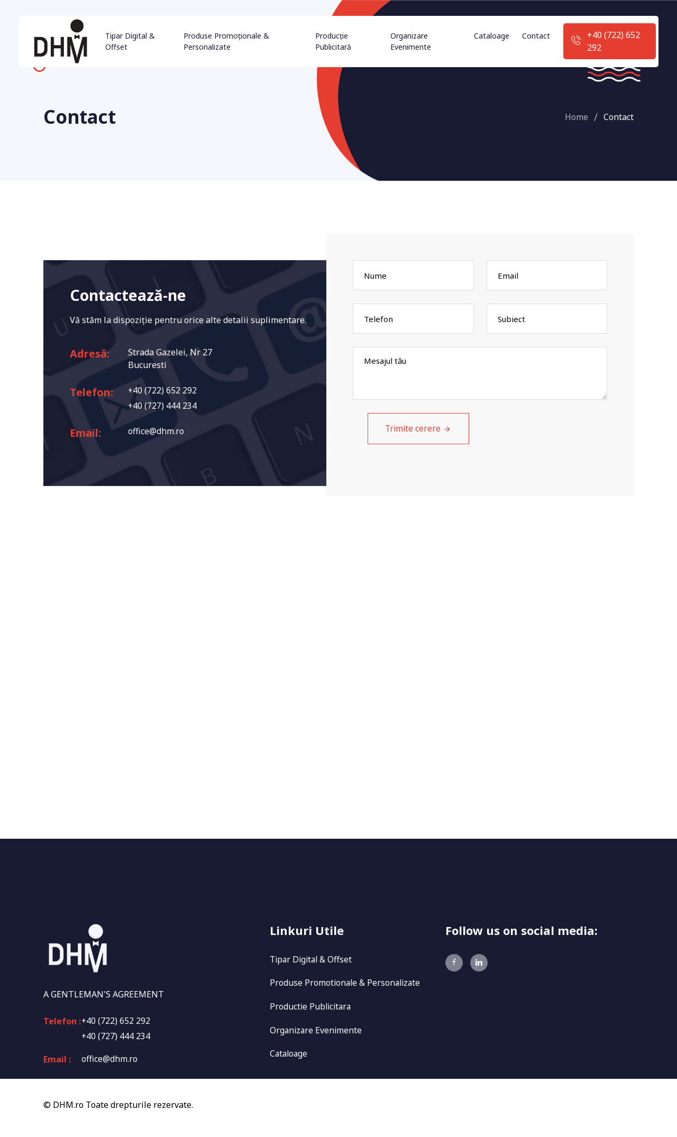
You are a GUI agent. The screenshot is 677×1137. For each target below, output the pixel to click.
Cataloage (491, 36)
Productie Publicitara (312, 1010)
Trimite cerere (406, 432)
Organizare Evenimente (410, 41)
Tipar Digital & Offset (130, 41)
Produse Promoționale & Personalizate (226, 41)
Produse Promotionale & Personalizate (347, 987)
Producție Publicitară (333, 41)
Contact (536, 36)
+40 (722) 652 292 (613, 41)
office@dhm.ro (156, 432)
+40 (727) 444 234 (162, 406)
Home (576, 117)
